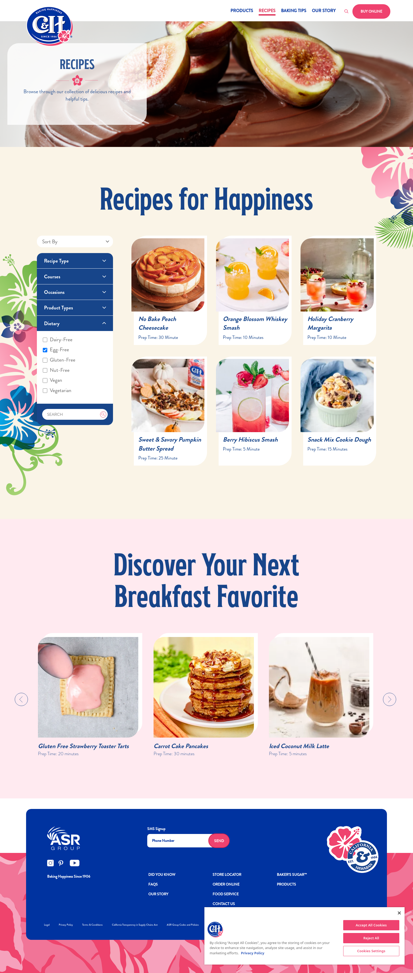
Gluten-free (59, 360)
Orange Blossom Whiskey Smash (255, 323)
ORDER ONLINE (226, 884)
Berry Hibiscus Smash (250, 439)
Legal (47, 925)
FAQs (153, 884)
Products (241, 11)
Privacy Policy (66, 925)
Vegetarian (57, 390)
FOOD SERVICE (226, 894)
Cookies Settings (371, 951)
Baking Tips (293, 11)
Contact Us (224, 903)
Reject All (371, 938)
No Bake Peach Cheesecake (157, 323)
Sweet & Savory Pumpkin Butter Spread (169, 444)
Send (219, 840)
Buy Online (371, 11)
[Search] (75, 414)
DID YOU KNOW (161, 874)
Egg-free (56, 349)
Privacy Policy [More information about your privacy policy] (252, 953)
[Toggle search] (347, 11)
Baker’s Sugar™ (292, 874)
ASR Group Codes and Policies (183, 925)
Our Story (324, 11)
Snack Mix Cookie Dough (339, 439)
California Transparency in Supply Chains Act (135, 925)
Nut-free (56, 370)
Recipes (267, 11)
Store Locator (227, 874)
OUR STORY (158, 894)
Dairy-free (57, 339)
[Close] (399, 913)
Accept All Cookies (371, 925)
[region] (304, 936)
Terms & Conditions (92, 925)
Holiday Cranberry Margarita (330, 323)
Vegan (52, 380)
